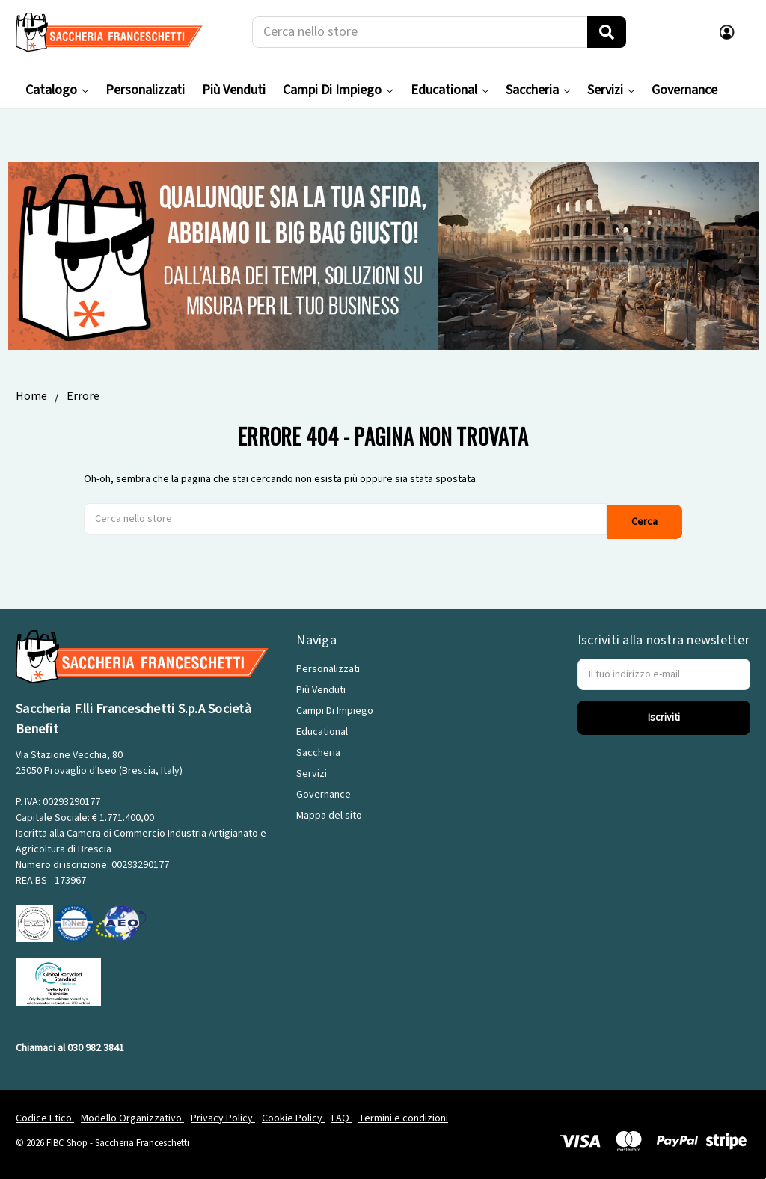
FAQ (341, 1114)
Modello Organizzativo (132, 1114)
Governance (684, 90)
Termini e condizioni (403, 1114)
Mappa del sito (329, 811)
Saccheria (538, 90)
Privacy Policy (223, 1114)
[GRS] (58, 977)
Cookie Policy (293, 1114)
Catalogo (56, 90)
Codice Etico (45, 1114)
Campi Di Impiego (338, 90)
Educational (449, 90)
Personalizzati (145, 90)
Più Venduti (234, 90)
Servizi (610, 90)
